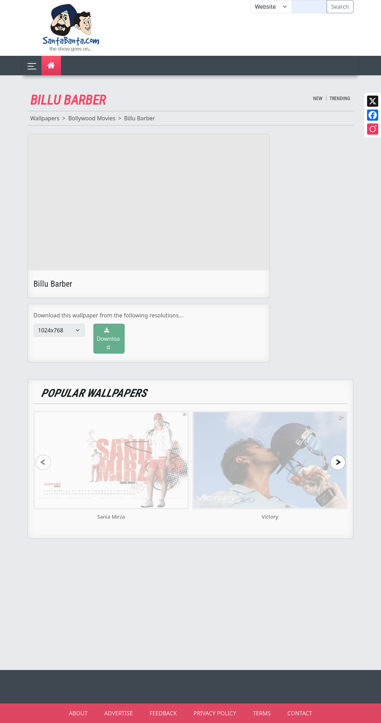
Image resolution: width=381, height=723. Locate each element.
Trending (339, 98)
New (317, 98)
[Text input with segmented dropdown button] (309, 6)
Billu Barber (139, 118)
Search (340, 6)
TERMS (262, 713)
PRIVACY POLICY (215, 713)
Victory (270, 516)
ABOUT (78, 713)
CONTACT (299, 713)
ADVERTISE (118, 713)
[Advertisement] (250, 34)
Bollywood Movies (91, 118)
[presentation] (43, 462)
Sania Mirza (111, 516)
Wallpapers (45, 118)
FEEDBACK (163, 713)
